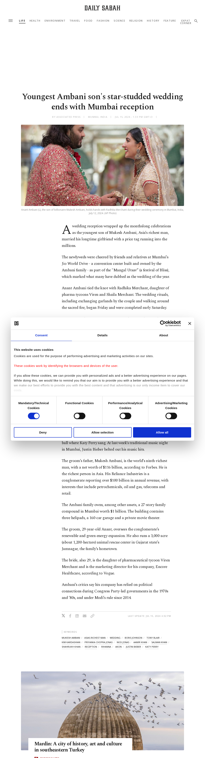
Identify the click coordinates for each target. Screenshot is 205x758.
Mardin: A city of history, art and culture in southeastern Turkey (78, 747)
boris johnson (133, 637)
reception (91, 646)
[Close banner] (189, 323)
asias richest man (95, 637)
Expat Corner (186, 22)
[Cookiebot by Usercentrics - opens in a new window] (163, 323)
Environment (55, 21)
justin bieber (133, 646)
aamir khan (140, 642)
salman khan (159, 642)
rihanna (106, 646)
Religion (136, 21)
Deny (43, 432)
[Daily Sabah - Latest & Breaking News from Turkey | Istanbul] (102, 7)
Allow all (162, 432)
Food (88, 21)
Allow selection (102, 432)
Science (119, 21)
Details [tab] (102, 335)
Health (35, 21)
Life (22, 21)
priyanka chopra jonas (98, 642)
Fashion (103, 21)
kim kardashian (71, 642)
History (153, 21)
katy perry (152, 646)
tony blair (153, 637)
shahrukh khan (71, 646)
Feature (170, 21)
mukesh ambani (71, 637)
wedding (115, 637)
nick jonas (123, 642)
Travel (74, 21)
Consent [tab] (41, 335)
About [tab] (163, 335)
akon (118, 646)
